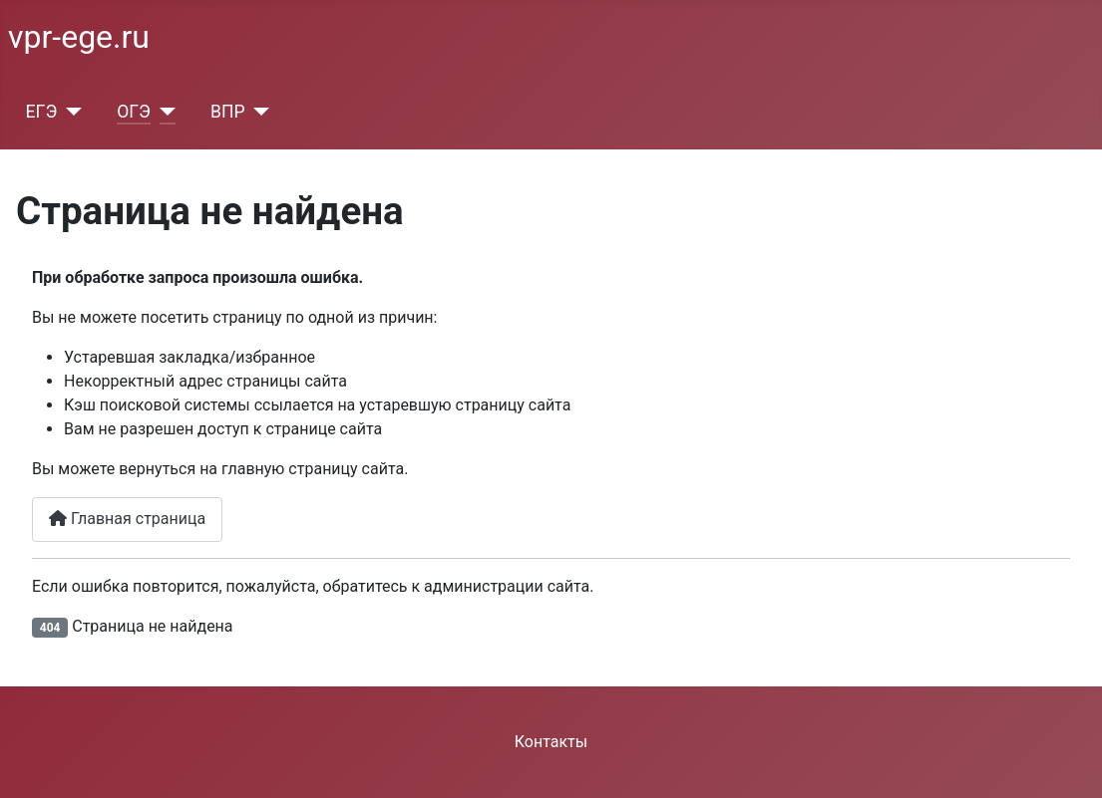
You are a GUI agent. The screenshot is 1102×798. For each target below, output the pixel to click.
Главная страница (127, 518)
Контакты (551, 741)
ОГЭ (134, 112)
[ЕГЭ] (69, 112)
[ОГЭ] (163, 112)
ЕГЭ (42, 112)
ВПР (227, 112)
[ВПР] (257, 112)
